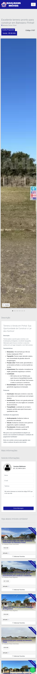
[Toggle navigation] (33, 4)
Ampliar (6, 305)
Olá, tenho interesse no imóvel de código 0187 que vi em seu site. (18, 493)
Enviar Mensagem (18, 508)
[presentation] (16, 502)
